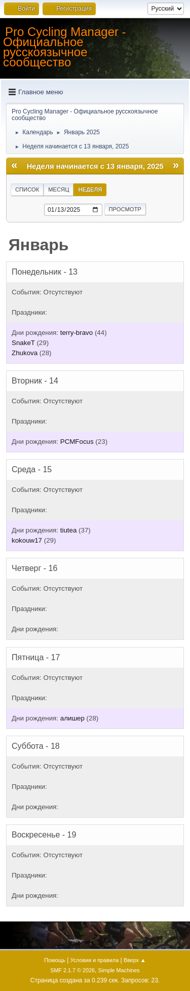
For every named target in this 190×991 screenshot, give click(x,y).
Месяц (58, 189)
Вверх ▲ (135, 960)
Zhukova (24, 353)
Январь (39, 245)
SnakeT (23, 343)
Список (27, 189)
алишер (72, 718)
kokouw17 (27, 540)
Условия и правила (94, 960)
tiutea (68, 530)
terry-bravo (76, 332)
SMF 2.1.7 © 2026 (72, 970)
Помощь (54, 960)
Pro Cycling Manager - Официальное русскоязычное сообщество (64, 47)
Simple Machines (119, 970)
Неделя (90, 189)
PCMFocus (77, 441)
